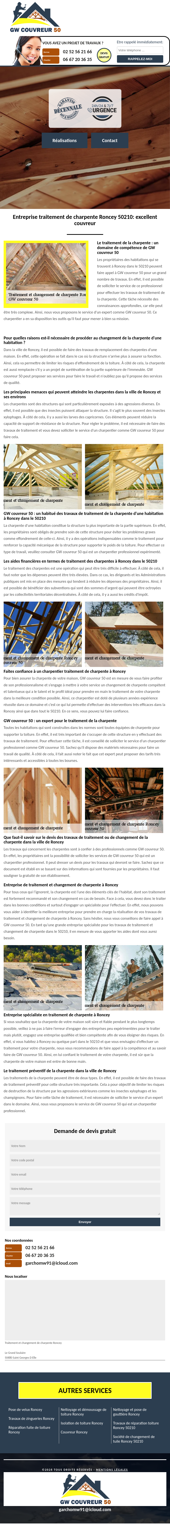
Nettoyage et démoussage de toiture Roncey (84, 1411)
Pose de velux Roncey (25, 1409)
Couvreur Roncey (74, 1432)
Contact (109, 140)
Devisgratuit (104, 55)
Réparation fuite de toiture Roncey (29, 1429)
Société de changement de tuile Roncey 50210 (134, 1439)
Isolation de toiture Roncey (82, 1423)
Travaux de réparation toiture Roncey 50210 (136, 1425)
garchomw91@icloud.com (51, 1263)
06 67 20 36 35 (77, 59)
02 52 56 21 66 (77, 51)
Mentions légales (112, 1469)
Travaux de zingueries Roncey (31, 1418)
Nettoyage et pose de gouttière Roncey (130, 1411)
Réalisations (65, 140)
